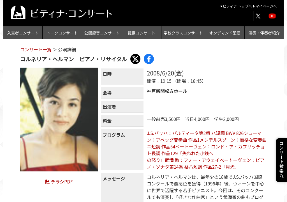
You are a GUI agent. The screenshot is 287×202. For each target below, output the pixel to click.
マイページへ (265, 6)
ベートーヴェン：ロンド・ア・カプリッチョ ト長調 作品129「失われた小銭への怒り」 (206, 153)
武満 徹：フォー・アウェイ (192, 160)
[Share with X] (135, 59)
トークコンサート (62, 33)
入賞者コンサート (23, 33)
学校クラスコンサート (183, 33)
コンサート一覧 (36, 49)
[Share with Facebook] (149, 59)
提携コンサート (141, 33)
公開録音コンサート (102, 33)
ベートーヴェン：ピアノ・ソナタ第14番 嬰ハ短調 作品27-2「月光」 (206, 163)
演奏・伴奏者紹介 (264, 33)
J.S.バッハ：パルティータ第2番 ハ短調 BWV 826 (195, 133)
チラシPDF (59, 181)
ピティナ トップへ (236, 6)
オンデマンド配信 (224, 33)
